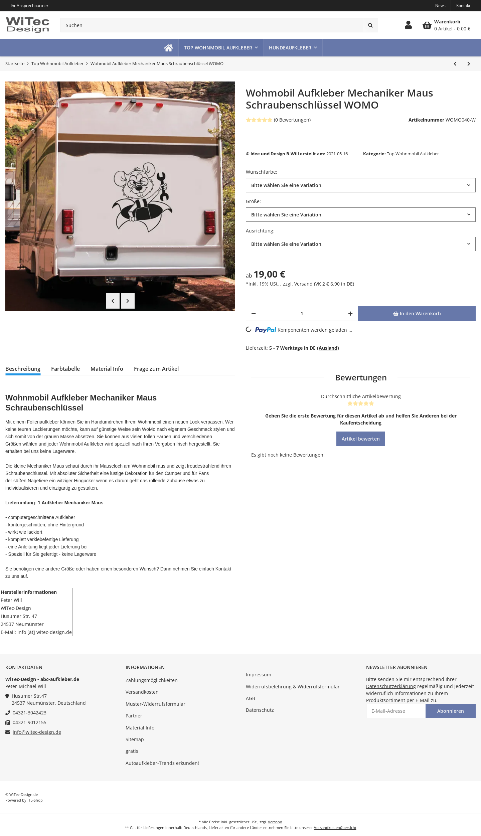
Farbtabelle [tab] (65, 368)
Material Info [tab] (107, 368)
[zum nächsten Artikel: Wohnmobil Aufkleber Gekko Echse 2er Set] (469, 63)
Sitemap (135, 739)
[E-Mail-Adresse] (396, 711)
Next (128, 301)
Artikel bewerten (361, 439)
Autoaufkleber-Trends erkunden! (162, 763)
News (440, 5)
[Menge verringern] (253, 313)
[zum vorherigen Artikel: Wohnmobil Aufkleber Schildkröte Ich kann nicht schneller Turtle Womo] (455, 63)
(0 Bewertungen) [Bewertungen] (278, 120)
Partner (134, 715)
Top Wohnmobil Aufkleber (413, 154)
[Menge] (302, 313)
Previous (113, 301)
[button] (408, 25)
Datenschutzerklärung (391, 686)
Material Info (140, 727)
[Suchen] (211, 25)
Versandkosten (142, 692)
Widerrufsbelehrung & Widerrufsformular (293, 686)
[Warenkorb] (446, 25)
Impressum (258, 674)
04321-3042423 (29, 712)
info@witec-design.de (37, 732)
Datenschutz (260, 710)
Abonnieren (450, 711)
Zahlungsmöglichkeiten (152, 680)
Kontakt (463, 5)
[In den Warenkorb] (417, 313)
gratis (132, 751)
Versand (304, 284)
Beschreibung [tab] (22, 368)
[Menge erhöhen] (350, 313)
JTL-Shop (35, 800)
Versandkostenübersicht (335, 827)
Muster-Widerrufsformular (155, 704)
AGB (250, 698)
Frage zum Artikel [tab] (156, 368)
